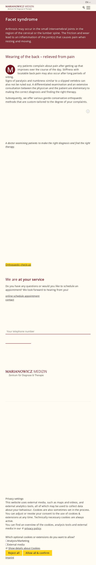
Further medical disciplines (21, 392)
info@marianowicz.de (20, 423)
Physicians (11, 395)
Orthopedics (12, 388)
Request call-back (19, 346)
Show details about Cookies (24, 548)
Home (8, 381)
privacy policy (33, 528)
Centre (9, 384)
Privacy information (27, 363)
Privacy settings (14, 484)
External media (16, 544)
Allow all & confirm (37, 553)
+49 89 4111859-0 (18, 416)
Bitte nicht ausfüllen (17, 336)
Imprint (9, 476)
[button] (5, 430)
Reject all (13, 553)
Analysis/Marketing (18, 540)
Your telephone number (19, 326)
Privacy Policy (13, 480)
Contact (9, 399)
